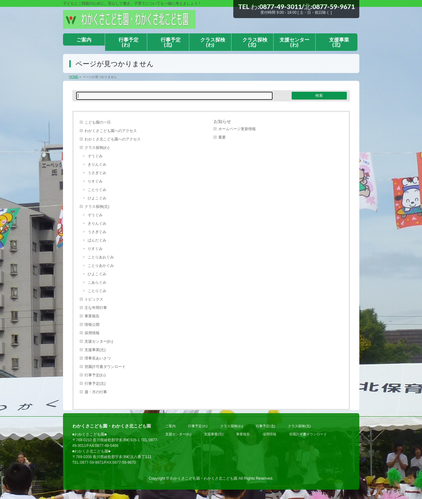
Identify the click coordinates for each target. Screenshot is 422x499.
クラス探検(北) (97, 206)
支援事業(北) (95, 350)
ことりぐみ (97, 190)
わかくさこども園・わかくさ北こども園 (203, 478)
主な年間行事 (96, 308)
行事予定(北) (95, 383)
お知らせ (222, 121)
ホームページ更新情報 (237, 129)
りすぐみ (95, 181)
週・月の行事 (96, 392)
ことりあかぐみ (101, 265)
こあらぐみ (97, 282)
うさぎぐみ (97, 173)
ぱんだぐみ (97, 240)
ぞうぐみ (95, 156)
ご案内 (170, 426)
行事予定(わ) (95, 375)
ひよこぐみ (97, 198)
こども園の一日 (98, 122)
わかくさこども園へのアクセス (111, 131)
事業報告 (92, 316)
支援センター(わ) (99, 341)
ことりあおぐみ (101, 257)
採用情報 (92, 333)
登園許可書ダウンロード (105, 366)
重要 (222, 137)
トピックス (94, 299)
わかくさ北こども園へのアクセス (113, 139)
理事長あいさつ (98, 358)
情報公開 (92, 324)
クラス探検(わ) (97, 147)
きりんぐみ (97, 164)
